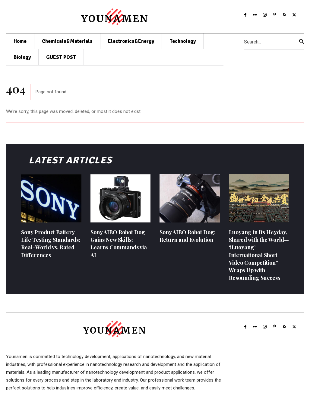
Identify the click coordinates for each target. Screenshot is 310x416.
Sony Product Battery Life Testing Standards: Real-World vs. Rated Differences (50, 246)
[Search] (301, 42)
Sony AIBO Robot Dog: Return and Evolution (188, 238)
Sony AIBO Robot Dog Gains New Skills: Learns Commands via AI (118, 246)
